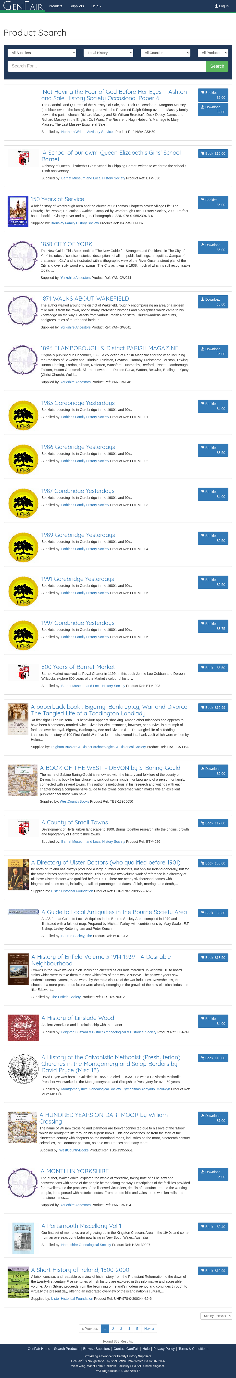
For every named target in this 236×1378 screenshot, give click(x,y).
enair (22, 6)
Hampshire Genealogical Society (86, 1245)
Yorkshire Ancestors (76, 278)
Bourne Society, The (76, 936)
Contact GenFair (126, 1349)
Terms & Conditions (193, 1349)
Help (146, 1349)
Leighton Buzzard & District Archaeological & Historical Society (98, 747)
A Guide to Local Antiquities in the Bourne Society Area (114, 912)
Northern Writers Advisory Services (87, 132)
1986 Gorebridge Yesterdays (78, 446)
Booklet (213, 95)
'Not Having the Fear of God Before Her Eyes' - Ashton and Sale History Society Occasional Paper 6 (114, 95)
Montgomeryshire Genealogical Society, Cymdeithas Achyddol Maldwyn (115, 1089)
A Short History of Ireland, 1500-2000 (80, 1269)
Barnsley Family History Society (75, 223)
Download (213, 109)
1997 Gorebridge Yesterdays (77, 622)
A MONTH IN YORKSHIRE (75, 1171)
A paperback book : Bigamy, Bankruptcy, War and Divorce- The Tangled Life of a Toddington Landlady (110, 710)
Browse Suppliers (96, 1349)
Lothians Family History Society (85, 417)
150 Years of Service (57, 199)
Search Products (66, 1349)
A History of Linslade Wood (77, 1017)
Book (213, 153)
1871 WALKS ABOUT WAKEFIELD (85, 298)
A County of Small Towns (74, 822)
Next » (149, 1329)
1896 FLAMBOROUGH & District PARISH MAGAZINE (109, 348)
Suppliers (77, 6)
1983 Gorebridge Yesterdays (78, 402)
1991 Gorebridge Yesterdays (77, 578)
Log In (222, 6)
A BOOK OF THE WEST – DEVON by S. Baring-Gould (110, 767)
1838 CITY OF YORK (67, 244)
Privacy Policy (164, 1349)
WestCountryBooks (74, 801)
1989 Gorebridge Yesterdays (78, 534)
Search (217, 66)
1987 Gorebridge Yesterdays (77, 490)
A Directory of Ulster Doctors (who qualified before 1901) (105, 862)
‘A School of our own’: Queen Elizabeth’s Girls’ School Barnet (111, 156)
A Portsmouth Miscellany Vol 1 (81, 1225)
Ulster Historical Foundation (72, 891)
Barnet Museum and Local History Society (93, 178)
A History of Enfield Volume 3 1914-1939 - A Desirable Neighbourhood (101, 960)
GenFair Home (39, 1349)
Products (55, 6)
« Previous (90, 1329)
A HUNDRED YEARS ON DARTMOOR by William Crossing (103, 1118)
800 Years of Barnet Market (78, 666)
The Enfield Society (66, 997)
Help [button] (96, 6)
